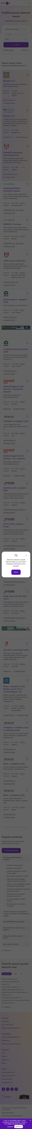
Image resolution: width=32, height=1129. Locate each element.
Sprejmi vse (18, 1126)
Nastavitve (10, 1126)
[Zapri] (26, 555)
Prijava (16, 572)
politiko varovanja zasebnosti (16, 1124)
